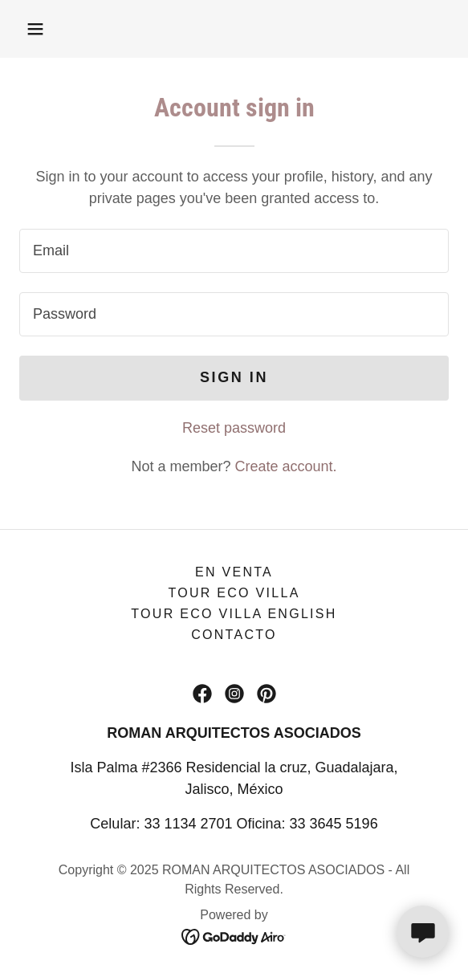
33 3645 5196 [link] (334, 824)
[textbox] (234, 251)
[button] (35, 29)
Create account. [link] (286, 466)
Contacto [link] (234, 634)
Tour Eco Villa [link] (233, 593)
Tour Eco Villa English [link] (233, 614)
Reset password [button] (234, 428)
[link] (202, 694)
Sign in (234, 377)
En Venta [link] (234, 572)
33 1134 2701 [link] (188, 824)
